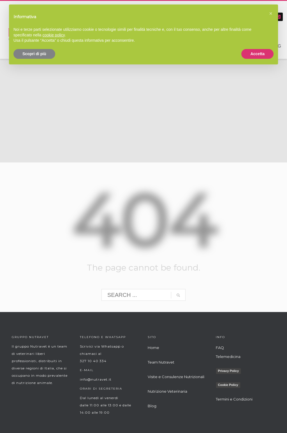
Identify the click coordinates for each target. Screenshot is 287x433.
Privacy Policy (228, 371)
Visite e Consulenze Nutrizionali (176, 376)
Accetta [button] (257, 54)
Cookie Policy (228, 385)
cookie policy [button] (54, 35)
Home (153, 347)
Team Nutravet (161, 362)
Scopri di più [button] (34, 54)
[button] (270, 13)
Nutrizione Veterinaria (167, 391)
